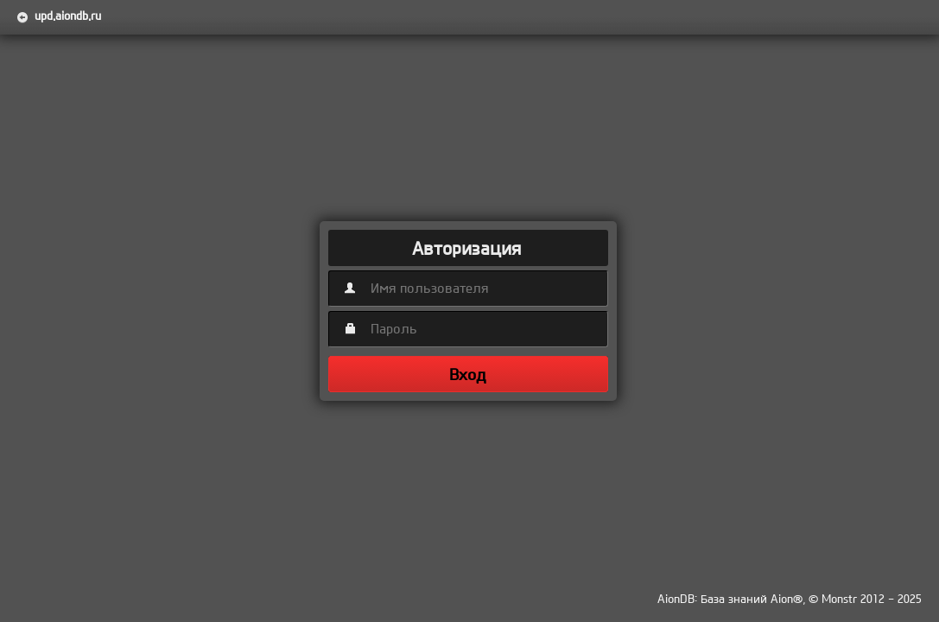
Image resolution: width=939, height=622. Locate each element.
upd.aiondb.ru (68, 16)
